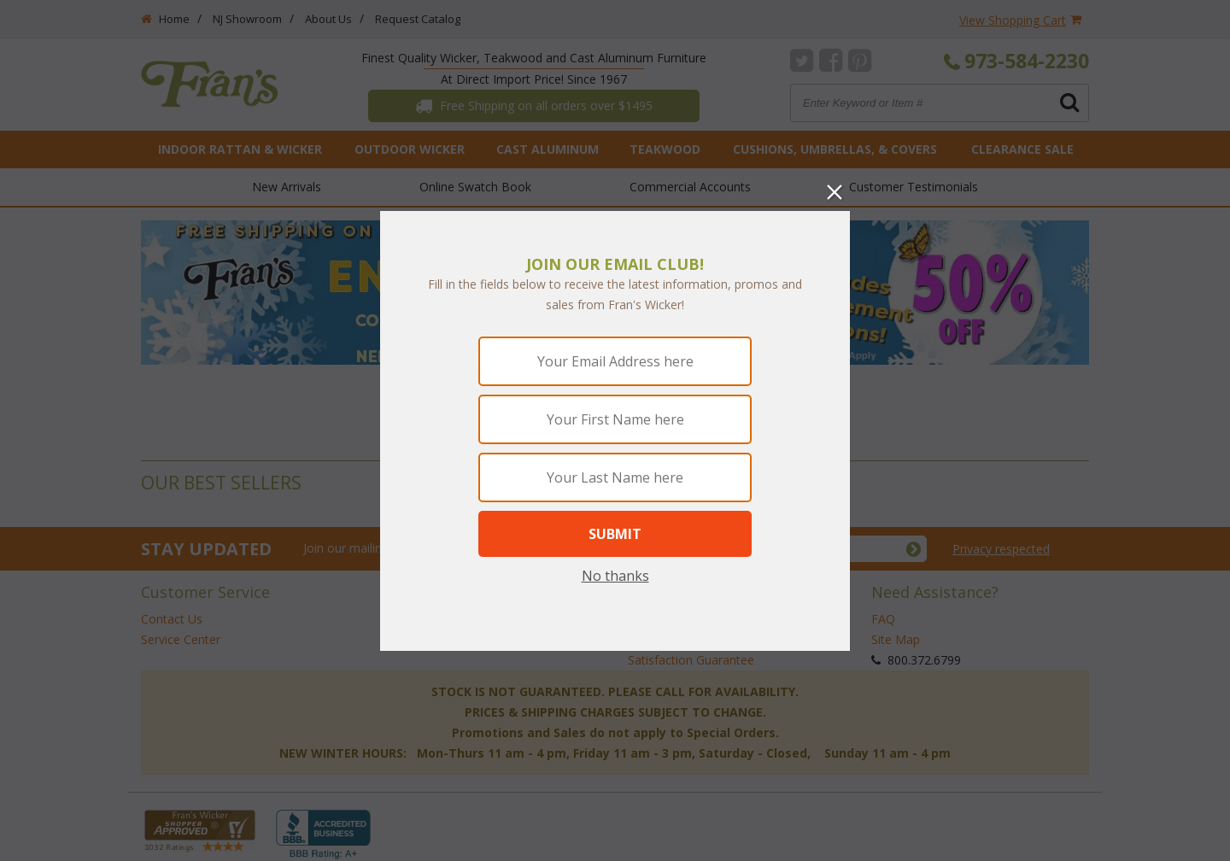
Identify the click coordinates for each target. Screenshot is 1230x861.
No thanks (615, 575)
